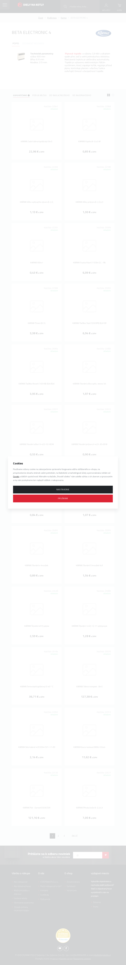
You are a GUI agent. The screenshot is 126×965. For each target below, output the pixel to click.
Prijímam (63, 498)
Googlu (16, 476)
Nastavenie (62, 489)
